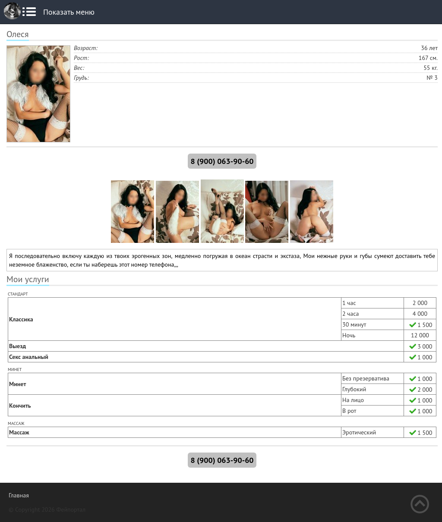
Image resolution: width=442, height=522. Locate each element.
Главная (19, 495)
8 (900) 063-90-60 (221, 161)
